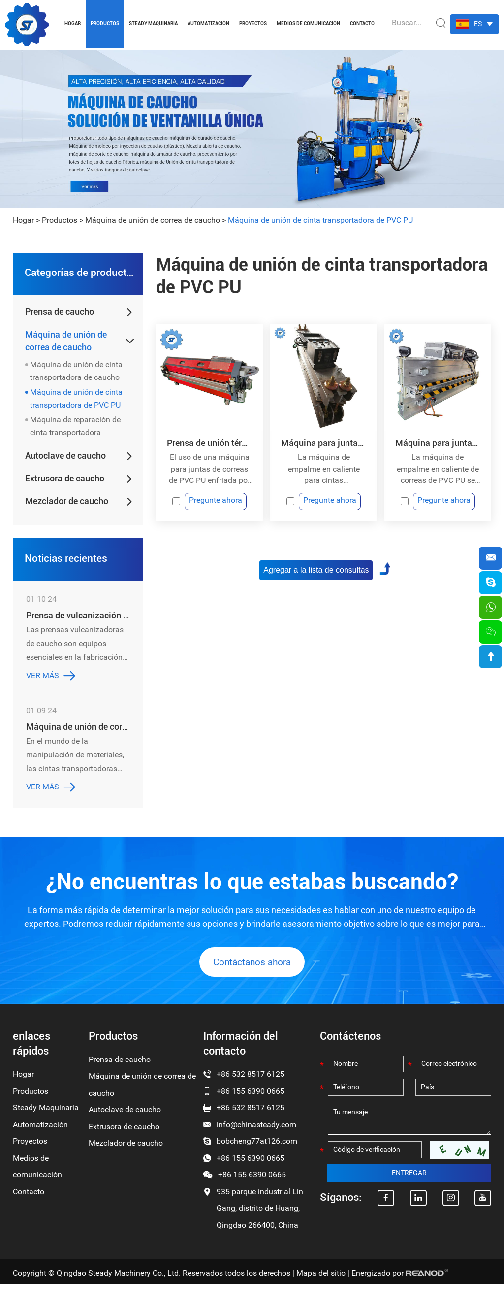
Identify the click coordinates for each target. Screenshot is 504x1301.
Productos (105, 23)
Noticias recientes (65, 564)
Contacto (362, 23)
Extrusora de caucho (64, 482)
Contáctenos (350, 1053)
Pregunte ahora (216, 503)
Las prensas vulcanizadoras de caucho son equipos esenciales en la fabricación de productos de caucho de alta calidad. (75, 652)
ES (478, 24)
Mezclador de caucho (66, 505)
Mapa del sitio (321, 1290)
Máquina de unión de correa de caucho (152, 220)
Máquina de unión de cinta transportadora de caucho (76, 375)
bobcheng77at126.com (257, 1158)
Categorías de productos (79, 274)
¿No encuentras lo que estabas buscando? (252, 890)
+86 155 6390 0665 (250, 1174)
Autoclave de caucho (65, 459)
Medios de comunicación (308, 23)
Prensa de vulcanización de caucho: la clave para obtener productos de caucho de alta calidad (77, 622)
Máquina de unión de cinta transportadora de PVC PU (320, 220)
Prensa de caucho (59, 315)
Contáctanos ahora (251, 978)
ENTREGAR (409, 1191)
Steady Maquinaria (153, 23)
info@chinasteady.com (256, 1141)
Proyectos (253, 23)
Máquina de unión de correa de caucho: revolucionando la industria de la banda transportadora (77, 734)
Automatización (208, 23)
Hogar (72, 23)
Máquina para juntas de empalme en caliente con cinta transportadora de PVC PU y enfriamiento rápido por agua (323, 443)
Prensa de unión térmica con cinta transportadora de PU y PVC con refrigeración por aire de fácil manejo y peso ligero (209, 443)
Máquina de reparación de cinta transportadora (75, 430)
